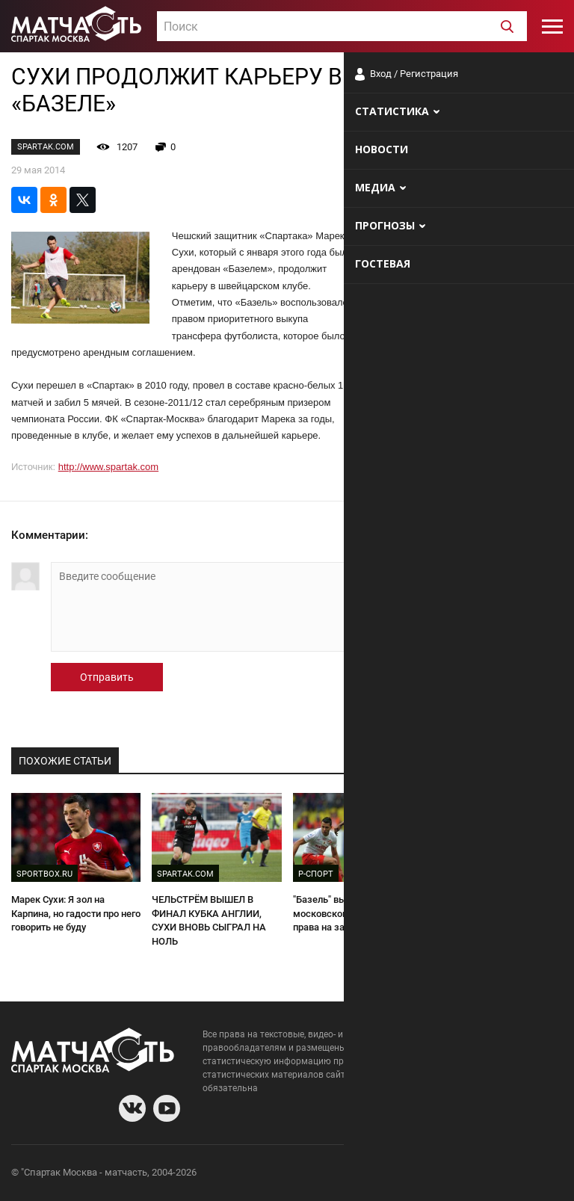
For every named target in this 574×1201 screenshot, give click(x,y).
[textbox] (342, 27)
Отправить (107, 677)
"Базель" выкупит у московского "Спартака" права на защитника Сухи (350, 913)
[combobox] (342, 26)
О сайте (381, 1174)
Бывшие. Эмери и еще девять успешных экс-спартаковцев (483, 913)
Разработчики (441, 1174)
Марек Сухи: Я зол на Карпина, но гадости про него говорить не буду (76, 913)
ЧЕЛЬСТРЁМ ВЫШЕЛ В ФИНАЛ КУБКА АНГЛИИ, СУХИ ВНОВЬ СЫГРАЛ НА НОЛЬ (209, 920)
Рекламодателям (523, 1174)
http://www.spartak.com (108, 466)
